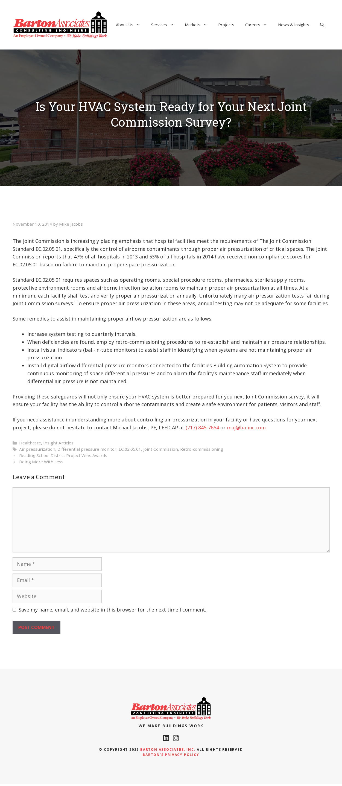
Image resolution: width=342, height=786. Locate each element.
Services (165, 24)
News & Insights (293, 24)
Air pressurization (37, 449)
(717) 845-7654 (202, 427)
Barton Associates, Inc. (167, 751)
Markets (199, 24)
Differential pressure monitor (86, 449)
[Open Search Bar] (322, 24)
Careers (259, 24)
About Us (131, 24)
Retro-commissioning (201, 449)
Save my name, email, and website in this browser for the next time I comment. (112, 609)
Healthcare (30, 443)
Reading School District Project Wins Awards (63, 455)
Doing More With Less (41, 461)
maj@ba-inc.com (246, 427)
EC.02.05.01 (130, 449)
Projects (226, 24)
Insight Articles (58, 443)
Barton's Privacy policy (171, 756)
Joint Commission (160, 449)
